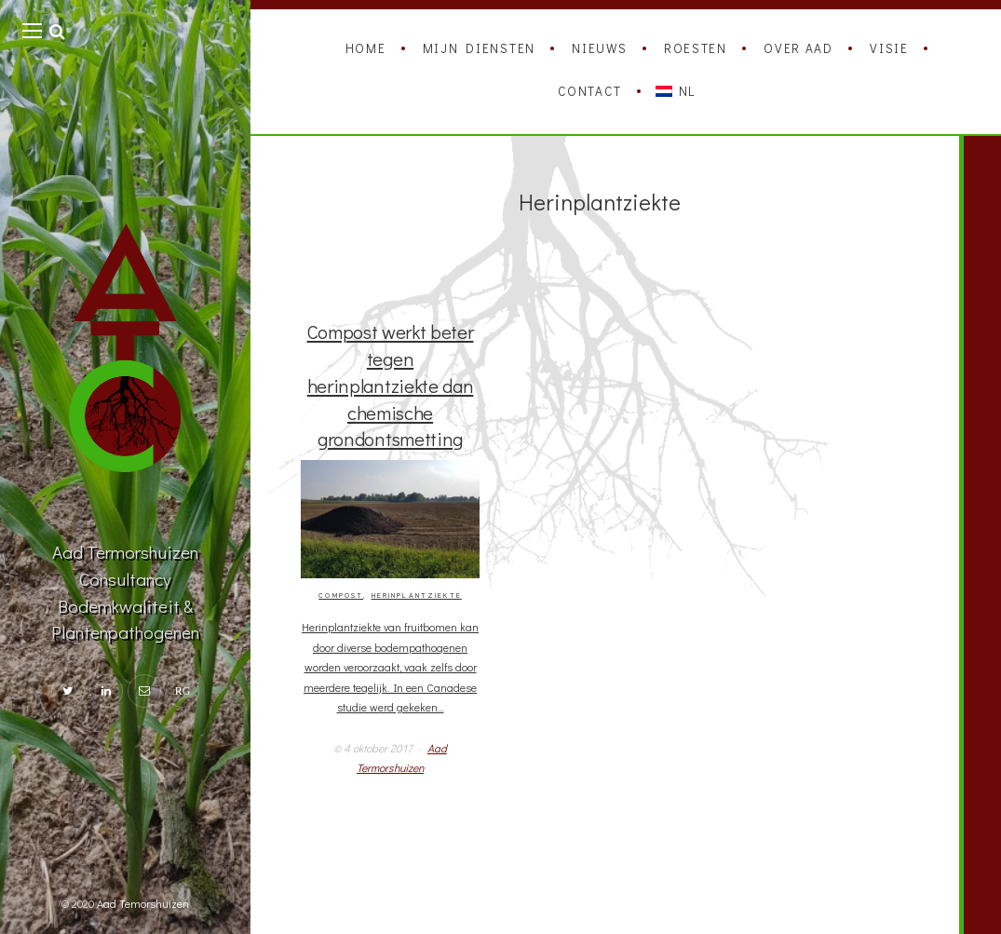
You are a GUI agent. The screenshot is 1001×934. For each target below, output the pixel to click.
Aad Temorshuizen (143, 903)
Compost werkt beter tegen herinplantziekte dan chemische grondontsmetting (390, 384)
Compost (340, 596)
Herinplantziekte (417, 596)
